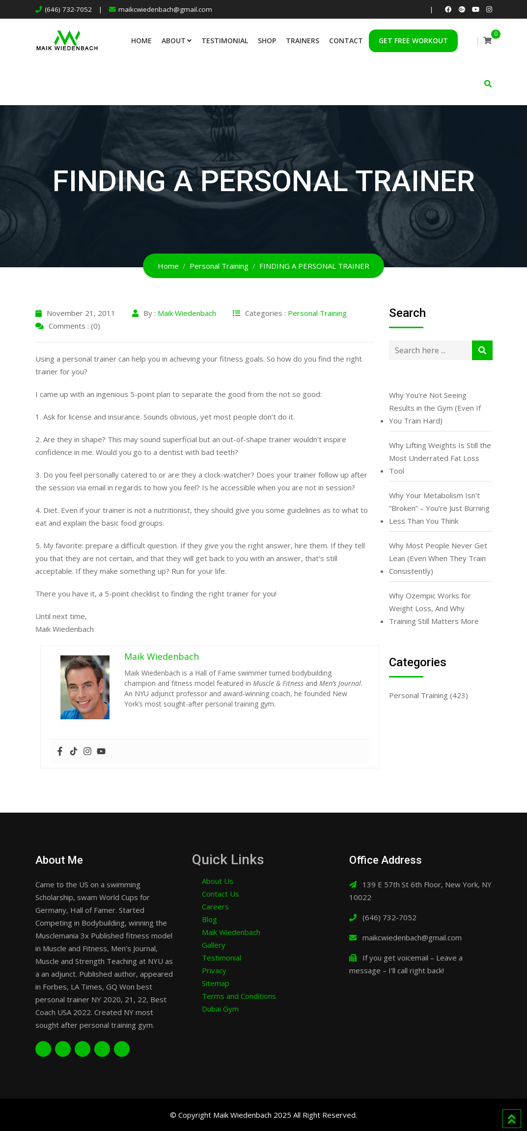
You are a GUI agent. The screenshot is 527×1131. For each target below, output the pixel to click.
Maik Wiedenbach (187, 313)
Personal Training (317, 313)
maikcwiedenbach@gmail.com (165, 9)
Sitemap (215, 983)
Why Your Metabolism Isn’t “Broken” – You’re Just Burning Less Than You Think (439, 508)
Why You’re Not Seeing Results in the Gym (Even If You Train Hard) (435, 407)
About (174, 40)
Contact (346, 40)
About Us (217, 881)
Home (141, 40)
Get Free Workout (413, 40)
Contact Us (220, 894)
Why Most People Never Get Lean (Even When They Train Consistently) (438, 558)
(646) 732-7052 (68, 9)
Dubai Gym (220, 1009)
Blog (209, 919)
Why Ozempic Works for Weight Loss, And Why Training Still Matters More (434, 608)
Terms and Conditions (239, 996)
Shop (267, 40)
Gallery (213, 945)
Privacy (214, 970)
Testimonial (224, 40)
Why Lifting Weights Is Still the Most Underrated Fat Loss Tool (440, 458)
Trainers (302, 40)
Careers (215, 906)
